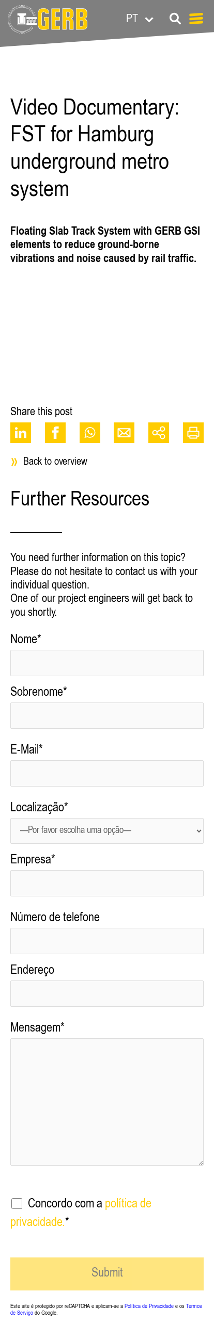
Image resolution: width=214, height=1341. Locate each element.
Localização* (107, 827)
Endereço (107, 990)
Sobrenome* (107, 712)
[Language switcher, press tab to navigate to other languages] (158, 18)
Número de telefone (107, 937)
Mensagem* (107, 1101)
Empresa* (107, 879)
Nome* (107, 659)
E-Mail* (107, 769)
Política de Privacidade (149, 1307)
